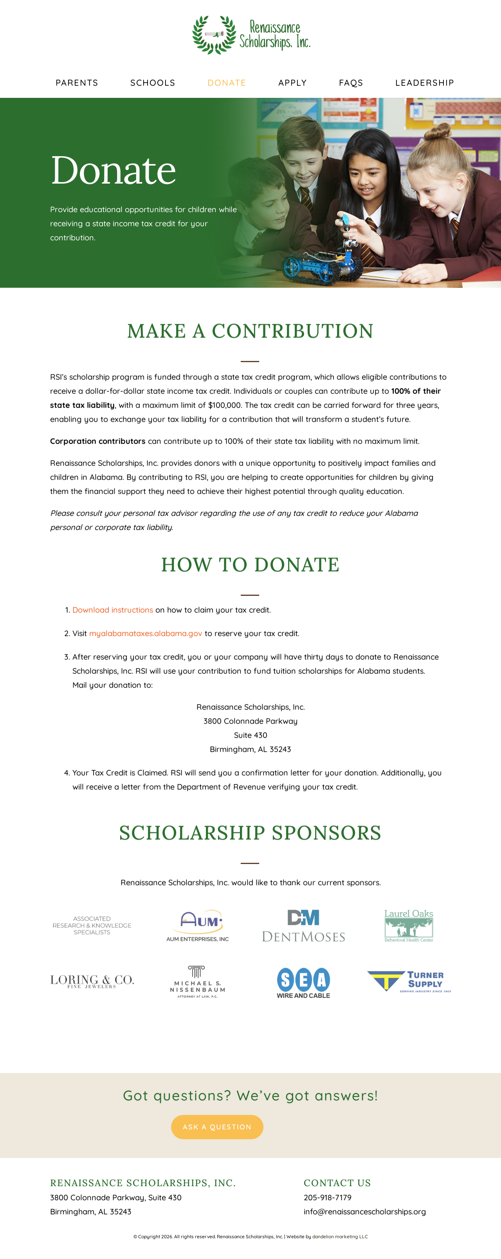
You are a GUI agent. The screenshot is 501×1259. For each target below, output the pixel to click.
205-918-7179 (327, 1197)
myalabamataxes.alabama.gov (145, 628)
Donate (227, 84)
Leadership (424, 84)
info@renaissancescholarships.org (365, 1211)
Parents (77, 84)
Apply (292, 84)
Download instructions (112, 604)
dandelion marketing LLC (340, 1236)
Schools (153, 84)
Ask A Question (182, 1126)
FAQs (351, 84)
